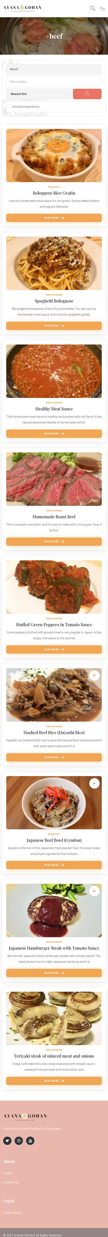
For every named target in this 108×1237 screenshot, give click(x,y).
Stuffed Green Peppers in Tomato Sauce (54, 624)
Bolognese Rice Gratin (54, 193)
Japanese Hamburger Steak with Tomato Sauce (54, 948)
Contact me (11, 1182)
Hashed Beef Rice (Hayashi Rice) (54, 732)
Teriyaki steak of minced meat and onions (54, 1056)
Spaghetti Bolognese (54, 301)
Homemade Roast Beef (54, 516)
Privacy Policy (12, 1213)
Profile (7, 1173)
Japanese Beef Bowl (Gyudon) (54, 840)
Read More (54, 217)
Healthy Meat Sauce (54, 408)
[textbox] (22, 106)
